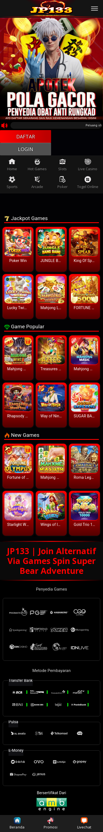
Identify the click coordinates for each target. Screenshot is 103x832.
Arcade (37, 182)
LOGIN (26, 149)
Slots (62, 164)
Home (12, 164)
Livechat (84, 823)
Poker (62, 182)
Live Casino (87, 164)
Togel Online (87, 182)
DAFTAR (25, 136)
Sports (12, 182)
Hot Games (37, 164)
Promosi (51, 823)
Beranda (17, 823)
